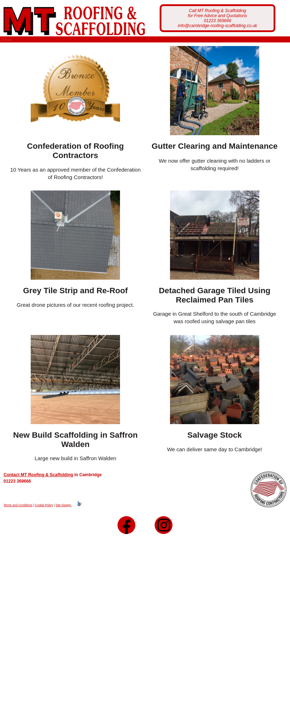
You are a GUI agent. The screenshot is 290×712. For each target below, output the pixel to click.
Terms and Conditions (18, 511)
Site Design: (63, 511)
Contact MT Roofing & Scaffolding (38, 481)
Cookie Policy (44, 511)
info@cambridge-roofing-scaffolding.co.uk (217, 25)
